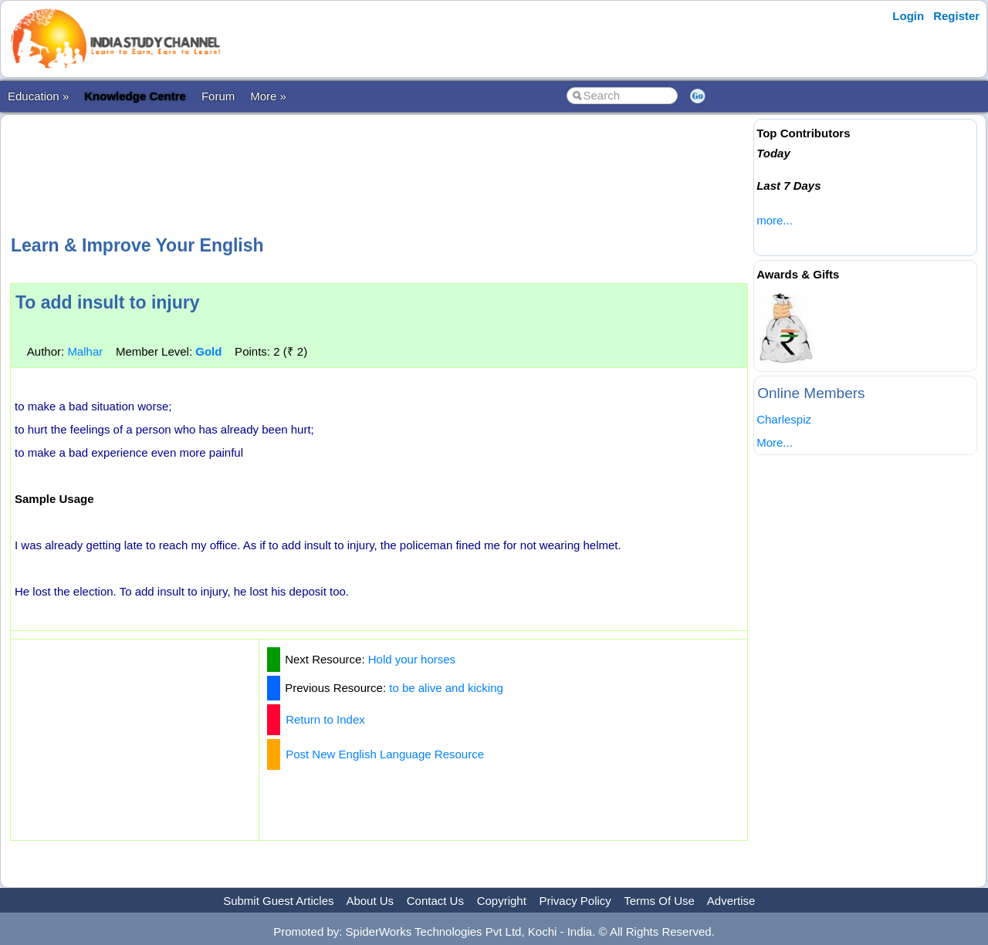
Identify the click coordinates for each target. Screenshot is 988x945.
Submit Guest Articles (278, 900)
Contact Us (435, 900)
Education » (38, 96)
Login (908, 15)
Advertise (731, 900)
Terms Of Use (659, 900)
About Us (370, 900)
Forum (218, 96)
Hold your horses (411, 659)
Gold (208, 351)
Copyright (501, 900)
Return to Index (325, 719)
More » (268, 96)
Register (956, 15)
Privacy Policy (575, 900)
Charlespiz (783, 419)
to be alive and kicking (446, 687)
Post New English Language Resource (385, 754)
